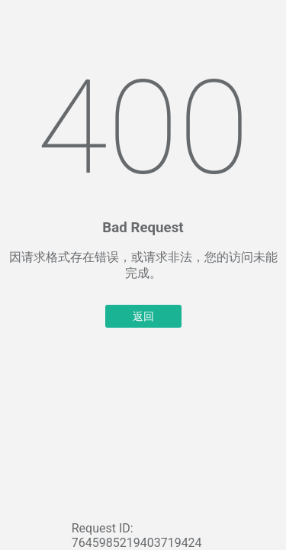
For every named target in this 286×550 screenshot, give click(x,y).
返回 (143, 316)
